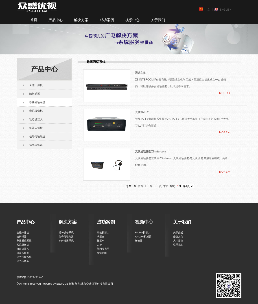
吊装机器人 (103, 232)
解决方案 (81, 20)
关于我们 (158, 20)
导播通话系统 (37, 102)
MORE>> (224, 93)
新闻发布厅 (103, 248)
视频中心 (132, 20)
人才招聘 (178, 240)
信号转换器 (36, 145)
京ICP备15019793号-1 (30, 277)
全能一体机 (36, 85)
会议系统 (102, 252)
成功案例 (107, 20)
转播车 (100, 240)
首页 (33, 20)
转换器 (138, 240)
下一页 (158, 186)
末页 (165, 186)
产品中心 (55, 20)
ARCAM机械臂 (143, 236)
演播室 (100, 236)
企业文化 (178, 236)
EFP (99, 244)
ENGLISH (223, 9)
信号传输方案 (66, 236)
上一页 (148, 186)
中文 (204, 9)
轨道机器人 (36, 119)
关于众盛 (178, 232)
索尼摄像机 (36, 110)
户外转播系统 (66, 240)
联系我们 (178, 244)
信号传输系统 (37, 136)
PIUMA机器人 (142, 232)
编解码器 (34, 93)
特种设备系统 (66, 232)
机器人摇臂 (36, 128)
